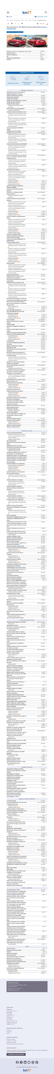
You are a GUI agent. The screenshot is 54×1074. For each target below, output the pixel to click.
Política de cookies (11, 1039)
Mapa (15, 986)
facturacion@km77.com (12, 1020)
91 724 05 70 (18, 988)
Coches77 (9, 1030)
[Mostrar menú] (8, 12)
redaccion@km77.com (12, 1011)
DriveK (8, 1033)
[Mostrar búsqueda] (46, 12)
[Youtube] (29, 1062)
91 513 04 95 (16, 990)
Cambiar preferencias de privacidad (15, 1044)
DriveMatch (9, 1031)
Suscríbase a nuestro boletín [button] (16, 1054)
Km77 (27, 12)
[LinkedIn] (25, 1062)
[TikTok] (36, 1062)
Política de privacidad (11, 1042)
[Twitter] (21, 1062)
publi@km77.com (11, 1015)
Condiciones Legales (11, 1040)
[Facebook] (17, 1062)
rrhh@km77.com (10, 1024)
